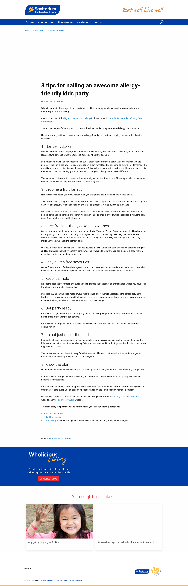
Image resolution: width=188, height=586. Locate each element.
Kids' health (46, 101)
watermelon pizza (66, 211)
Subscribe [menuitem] (67, 580)
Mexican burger (51, 420)
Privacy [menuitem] (59, 580)
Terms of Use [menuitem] (77, 580)
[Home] (43, 9)
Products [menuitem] (30, 22)
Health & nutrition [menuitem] (65, 22)
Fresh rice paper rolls (54, 413)
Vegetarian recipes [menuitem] (46, 22)
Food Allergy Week (65, 400)
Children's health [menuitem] (57, 30)
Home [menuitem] (26, 30)
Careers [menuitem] (43, 580)
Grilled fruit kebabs (53, 417)
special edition (79, 237)
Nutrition (58, 101)
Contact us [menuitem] (51, 580)
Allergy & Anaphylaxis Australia (128, 396)
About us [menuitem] (98, 22)
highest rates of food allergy (77, 118)
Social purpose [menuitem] (84, 22)
